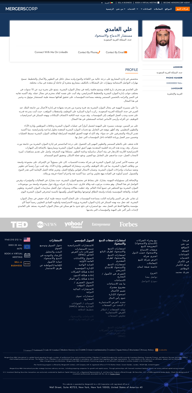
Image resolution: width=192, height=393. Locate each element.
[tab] (162, 67)
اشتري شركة (150, 256)
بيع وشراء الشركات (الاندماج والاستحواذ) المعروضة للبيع (146, 243)
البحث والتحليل (54, 251)
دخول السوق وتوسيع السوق (51, 247)
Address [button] (177, 67)
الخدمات (133, 9)
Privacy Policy (147, 350)
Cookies (111, 351)
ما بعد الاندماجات (116, 285)
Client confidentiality (97, 352)
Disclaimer (134, 350)
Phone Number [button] (174, 78)
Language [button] (176, 88)
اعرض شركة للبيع (147, 260)
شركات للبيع (182, 8)
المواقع (168, 9)
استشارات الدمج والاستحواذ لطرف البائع (112, 250)
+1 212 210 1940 (13, 239)
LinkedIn (161, 350)
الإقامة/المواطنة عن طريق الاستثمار (51, 269)
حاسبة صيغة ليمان (147, 268)
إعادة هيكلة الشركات (82, 273)
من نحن (120, 9)
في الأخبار (183, 263)
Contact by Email (116, 52)
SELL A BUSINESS (125, 2)
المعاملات (158, 9)
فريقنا (186, 240)
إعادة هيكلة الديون (84, 277)
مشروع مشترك (117, 289)
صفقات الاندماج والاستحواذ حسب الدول (144, 251)
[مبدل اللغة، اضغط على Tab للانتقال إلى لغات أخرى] (107, 2)
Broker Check (115, 374)
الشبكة (185, 251)
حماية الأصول (54, 262)
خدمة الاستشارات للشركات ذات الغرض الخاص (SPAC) (82, 251)
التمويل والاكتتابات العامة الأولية (84, 260)
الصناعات (146, 9)
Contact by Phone (89, 52)
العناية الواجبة (86, 265)
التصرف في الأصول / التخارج (114, 276)
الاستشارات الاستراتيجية (81, 245)
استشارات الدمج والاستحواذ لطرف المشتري (116, 258)
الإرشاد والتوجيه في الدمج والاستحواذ (51, 257)
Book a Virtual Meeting (147, 2)
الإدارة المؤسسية (84, 269)
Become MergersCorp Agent (176, 2)
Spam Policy (122, 350)
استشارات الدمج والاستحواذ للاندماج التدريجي (115, 268)
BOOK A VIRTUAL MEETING (14, 255)
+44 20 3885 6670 (15, 247)
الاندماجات (120, 281)
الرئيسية (110, 9)
